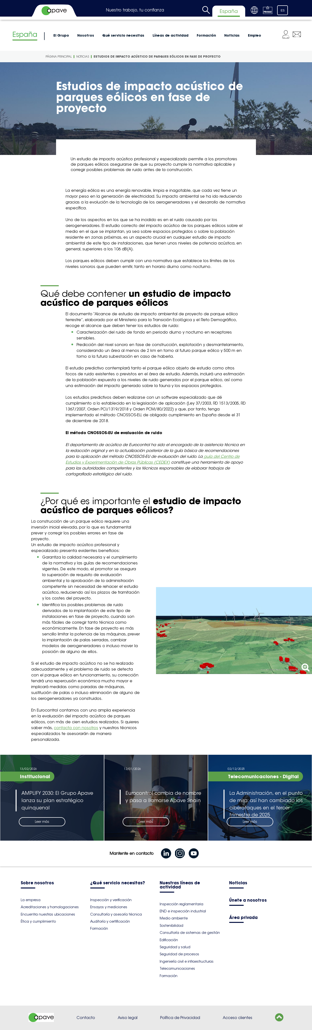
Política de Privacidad (180, 1017)
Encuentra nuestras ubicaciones (48, 914)
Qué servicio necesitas (123, 35)
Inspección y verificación (111, 900)
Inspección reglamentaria (181, 904)
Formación (206, 35)
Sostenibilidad (171, 925)
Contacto (86, 1017)
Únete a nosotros (248, 900)
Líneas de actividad (170, 35)
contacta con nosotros (76, 727)
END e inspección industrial (183, 911)
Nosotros (85, 35)
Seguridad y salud (175, 947)
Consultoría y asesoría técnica (116, 914)
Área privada (243, 918)
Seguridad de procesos (179, 954)
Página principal (59, 56)
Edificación (169, 940)
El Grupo (61, 35)
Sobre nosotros (37, 883)
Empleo (254, 35)
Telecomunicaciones (177, 968)
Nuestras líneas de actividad (180, 885)
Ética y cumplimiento (38, 921)
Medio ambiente (174, 918)
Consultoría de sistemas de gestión (190, 932)
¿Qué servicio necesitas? (117, 883)
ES (283, 10)
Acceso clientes (237, 1017)
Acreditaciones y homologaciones (50, 907)
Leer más (42, 822)
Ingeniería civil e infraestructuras (187, 961)
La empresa (30, 900)
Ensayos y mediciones (108, 907)
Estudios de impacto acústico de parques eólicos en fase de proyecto (157, 56)
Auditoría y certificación (110, 921)
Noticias (232, 35)
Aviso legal (127, 1017)
